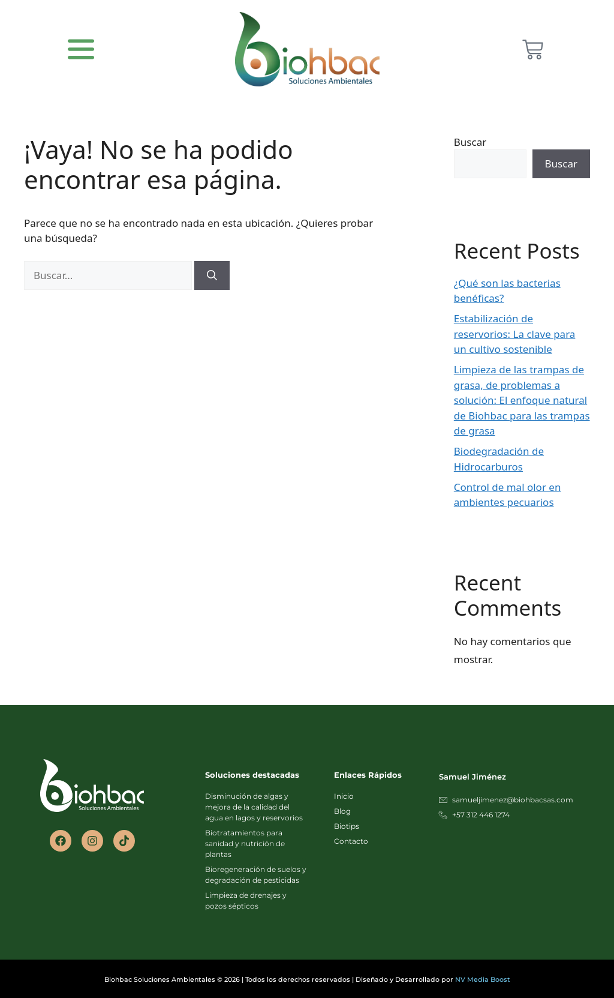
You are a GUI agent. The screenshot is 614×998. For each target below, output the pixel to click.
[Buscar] (212, 275)
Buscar (470, 142)
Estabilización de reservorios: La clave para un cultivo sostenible (515, 333)
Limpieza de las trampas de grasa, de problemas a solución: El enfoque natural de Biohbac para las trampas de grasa (522, 399)
